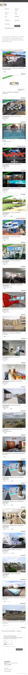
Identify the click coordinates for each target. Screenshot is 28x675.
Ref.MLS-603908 (21, 523)
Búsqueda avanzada (9, 28)
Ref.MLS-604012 (21, 451)
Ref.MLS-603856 (21, 595)
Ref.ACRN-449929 (21, 209)
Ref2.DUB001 (20, 138)
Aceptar (9, 646)
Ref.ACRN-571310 (21, 65)
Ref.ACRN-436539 (21, 233)
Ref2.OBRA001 (20, 114)
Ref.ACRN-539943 (21, 113)
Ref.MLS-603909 (21, 499)
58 (22, 413)
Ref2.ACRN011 (20, 234)
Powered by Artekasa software (22, 673)
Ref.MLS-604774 (21, 403)
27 (22, 533)
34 (22, 293)
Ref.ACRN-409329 (21, 257)
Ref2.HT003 (20, 90)
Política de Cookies (7, 671)
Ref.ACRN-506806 (21, 137)
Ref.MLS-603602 (21, 619)
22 (22, 485)
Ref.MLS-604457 (21, 427)
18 (23, 245)
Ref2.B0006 (20, 258)
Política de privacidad (11, 646)
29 (22, 220)
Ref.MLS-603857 (21, 571)
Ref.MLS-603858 (21, 547)
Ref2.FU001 (20, 210)
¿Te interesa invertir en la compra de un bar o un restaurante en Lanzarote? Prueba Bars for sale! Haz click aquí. (13, 39)
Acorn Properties (7, 661)
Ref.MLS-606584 (21, 282)
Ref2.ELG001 (20, 66)
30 (22, 172)
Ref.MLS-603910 (21, 475)
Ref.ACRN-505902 (21, 161)
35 (22, 389)
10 (23, 124)
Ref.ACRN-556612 (21, 89)
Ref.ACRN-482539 (21, 185)
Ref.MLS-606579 (21, 306)
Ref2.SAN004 (20, 186)
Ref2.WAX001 (20, 162)
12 (23, 341)
